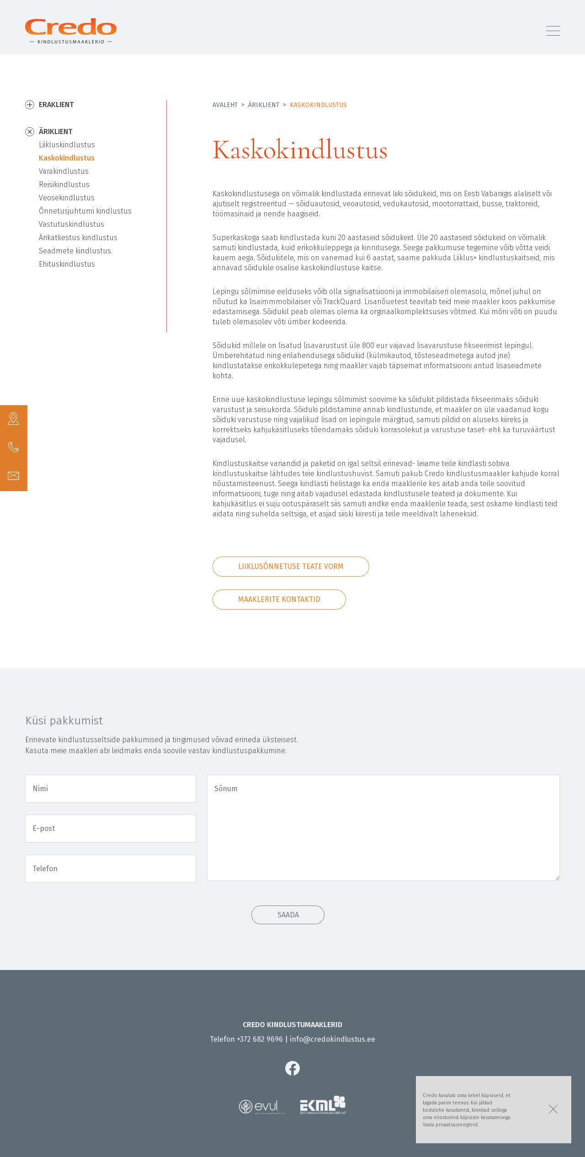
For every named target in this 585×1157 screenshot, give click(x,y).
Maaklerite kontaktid (279, 599)
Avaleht (225, 105)
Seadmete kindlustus (75, 250)
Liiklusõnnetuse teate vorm (291, 566)
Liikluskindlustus (67, 144)
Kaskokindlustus (67, 158)
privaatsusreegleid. (457, 1125)
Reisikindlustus (64, 184)
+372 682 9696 (260, 1039)
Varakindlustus (64, 171)
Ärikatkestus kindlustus (78, 237)
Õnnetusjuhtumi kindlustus (85, 211)
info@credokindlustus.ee (332, 1039)
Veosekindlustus (67, 197)
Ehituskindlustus (67, 264)
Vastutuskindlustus (71, 224)
